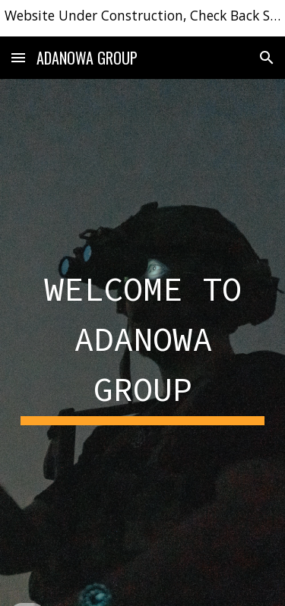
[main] (142, 342)
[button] (18, 57)
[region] (142, 18)
